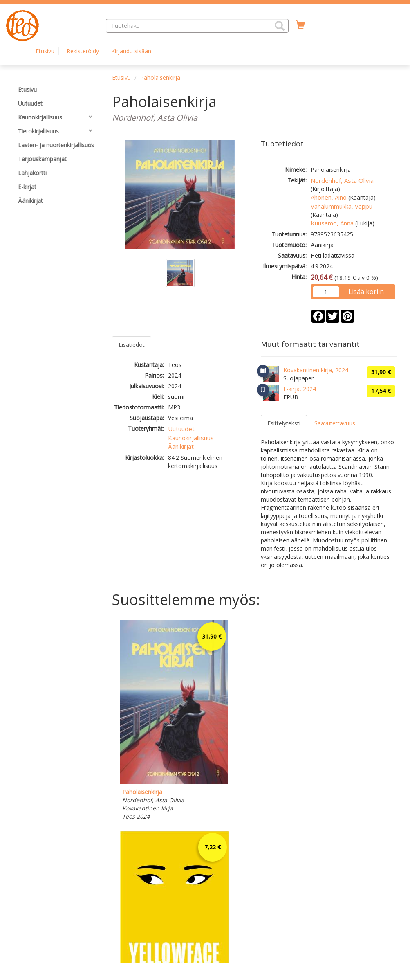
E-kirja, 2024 (299, 389)
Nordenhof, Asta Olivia (342, 180)
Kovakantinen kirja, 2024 (315, 370)
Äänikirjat (181, 446)
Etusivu (45, 51)
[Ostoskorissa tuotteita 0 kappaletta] (300, 25)
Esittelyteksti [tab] (283, 423)
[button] (280, 26)
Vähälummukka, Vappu (341, 206)
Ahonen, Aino (329, 197)
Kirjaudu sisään (131, 51)
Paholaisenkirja (160, 77)
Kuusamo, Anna (332, 223)
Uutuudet (181, 429)
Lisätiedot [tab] (132, 345)
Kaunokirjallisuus (191, 438)
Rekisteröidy (83, 51)
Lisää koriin (366, 291)
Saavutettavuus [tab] (334, 423)
